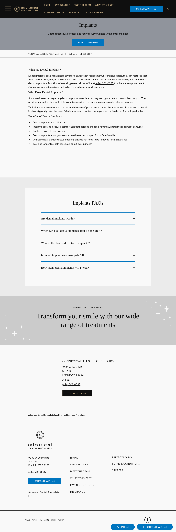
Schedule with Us (146, 9)
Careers (117, 470)
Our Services (62, 5)
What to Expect (104, 5)
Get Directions (77, 393)
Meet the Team (82, 5)
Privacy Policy (122, 457)
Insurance (75, 13)
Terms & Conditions (126, 463)
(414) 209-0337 (85, 54)
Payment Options (54, 13)
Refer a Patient (94, 13)
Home (47, 5)
